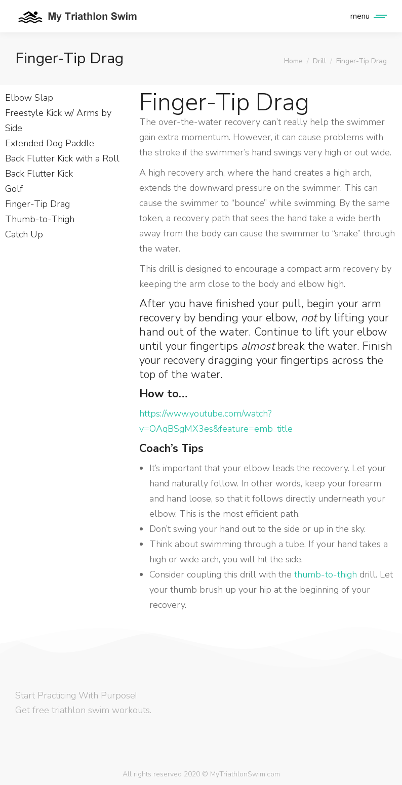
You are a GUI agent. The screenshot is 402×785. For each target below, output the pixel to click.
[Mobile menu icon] (366, 16)
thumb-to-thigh (325, 574)
